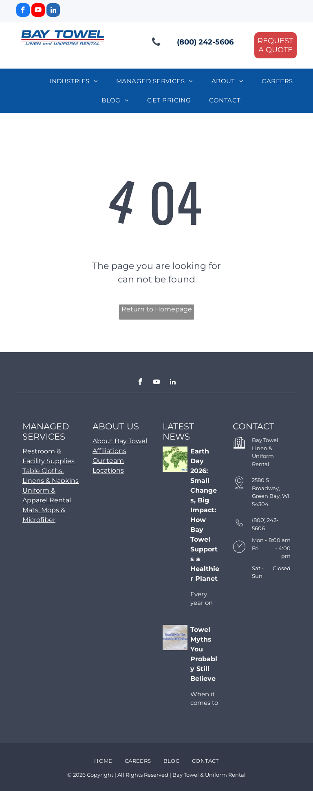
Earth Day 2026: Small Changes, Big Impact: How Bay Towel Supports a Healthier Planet (204, 514)
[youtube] (38, 11)
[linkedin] (53, 11)
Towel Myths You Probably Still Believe (203, 654)
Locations (108, 470)
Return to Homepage (156, 309)
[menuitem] (76, 81)
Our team (108, 460)
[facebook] (23, 11)
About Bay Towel (120, 441)
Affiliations (109, 451)
